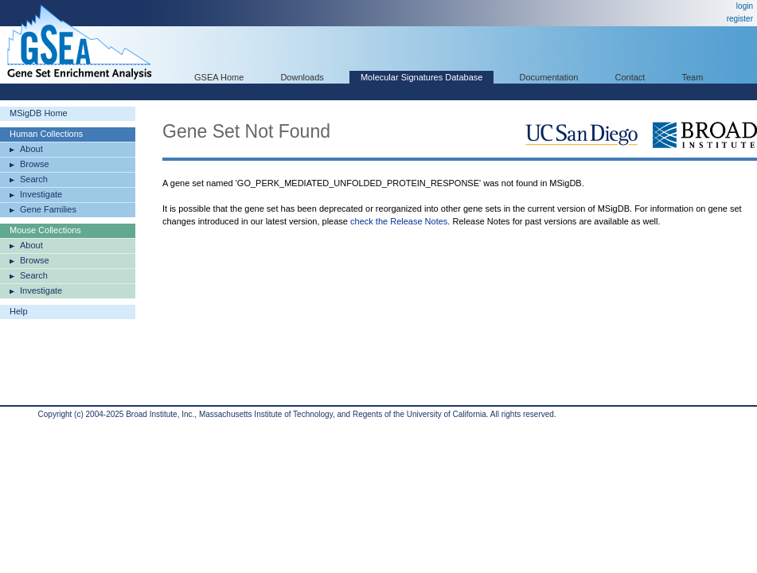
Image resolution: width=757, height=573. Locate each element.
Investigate (41, 194)
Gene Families (48, 209)
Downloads (301, 77)
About (31, 149)
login (744, 6)
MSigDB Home (39, 113)
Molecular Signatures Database (421, 77)
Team (693, 77)
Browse (34, 164)
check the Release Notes (398, 221)
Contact (630, 77)
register (740, 18)
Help (19, 311)
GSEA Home (219, 77)
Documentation (548, 77)
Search (34, 179)
